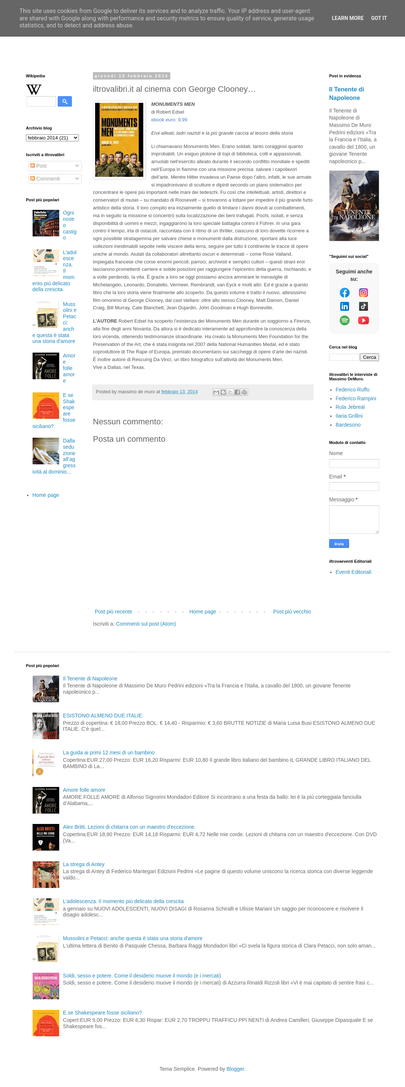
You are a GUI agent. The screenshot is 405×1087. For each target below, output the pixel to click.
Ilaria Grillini (349, 416)
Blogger (235, 1069)
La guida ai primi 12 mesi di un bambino (108, 752)
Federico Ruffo (353, 390)
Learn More (348, 18)
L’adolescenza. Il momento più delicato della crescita (123, 901)
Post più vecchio (292, 612)
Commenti (45, 179)
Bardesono (348, 425)
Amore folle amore (69, 368)
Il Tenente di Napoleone (90, 679)
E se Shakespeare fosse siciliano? (102, 1013)
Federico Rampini (356, 398)
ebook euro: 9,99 (169, 119)
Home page (202, 612)
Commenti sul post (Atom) (146, 624)
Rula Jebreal (350, 407)
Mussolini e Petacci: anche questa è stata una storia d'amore (132, 938)
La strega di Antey (83, 864)
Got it (379, 18)
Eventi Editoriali (354, 572)
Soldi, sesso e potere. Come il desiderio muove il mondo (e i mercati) (142, 976)
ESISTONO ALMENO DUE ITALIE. (103, 716)
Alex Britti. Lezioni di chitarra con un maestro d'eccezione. (129, 827)
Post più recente (113, 612)
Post (38, 166)
